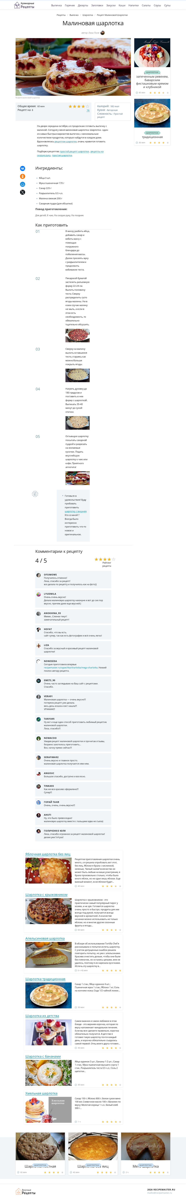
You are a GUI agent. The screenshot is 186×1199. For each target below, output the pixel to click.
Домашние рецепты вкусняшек (26, 1191)
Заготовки (97, 5)
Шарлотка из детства (42, 1015)
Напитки (133, 5)
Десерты (83, 5)
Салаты (146, 5)
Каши (122, 5)
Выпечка (56, 5)
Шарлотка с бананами (43, 1056)
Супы (167, 5)
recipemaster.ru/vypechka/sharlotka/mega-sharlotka (71, 667)
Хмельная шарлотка (41, 1093)
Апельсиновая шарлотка (45, 938)
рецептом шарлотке (66, 141)
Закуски (110, 5)
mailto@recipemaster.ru (159, 1192)
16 (88, 110)
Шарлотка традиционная (45, 979)
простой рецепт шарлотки (74, 151)
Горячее (70, 5)
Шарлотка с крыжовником (46, 894)
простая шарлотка (62, 155)
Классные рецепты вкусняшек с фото (24, 5)
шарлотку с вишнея (75, 511)
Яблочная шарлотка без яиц (47, 854)
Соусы (157, 5)
